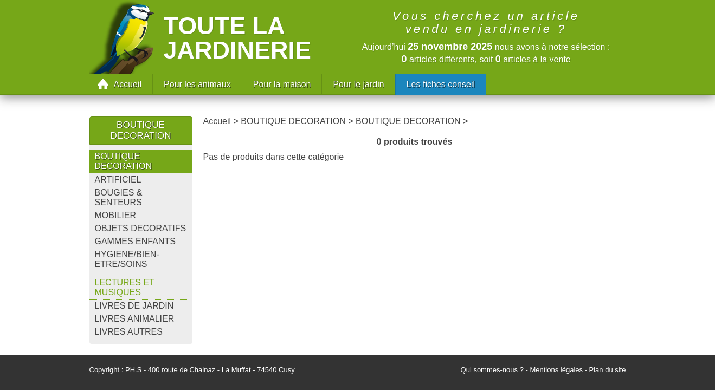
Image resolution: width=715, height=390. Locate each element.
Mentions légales (556, 370)
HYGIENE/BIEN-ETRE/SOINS (127, 259)
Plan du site (607, 370)
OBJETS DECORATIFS (140, 228)
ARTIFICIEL (118, 179)
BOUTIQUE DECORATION (123, 161)
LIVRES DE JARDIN (134, 305)
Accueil (128, 84)
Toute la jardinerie (238, 38)
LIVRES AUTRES (129, 331)
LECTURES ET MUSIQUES (124, 287)
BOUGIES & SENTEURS (119, 197)
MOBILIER (115, 215)
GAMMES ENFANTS (135, 241)
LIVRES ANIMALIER (135, 318)
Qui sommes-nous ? (492, 370)
